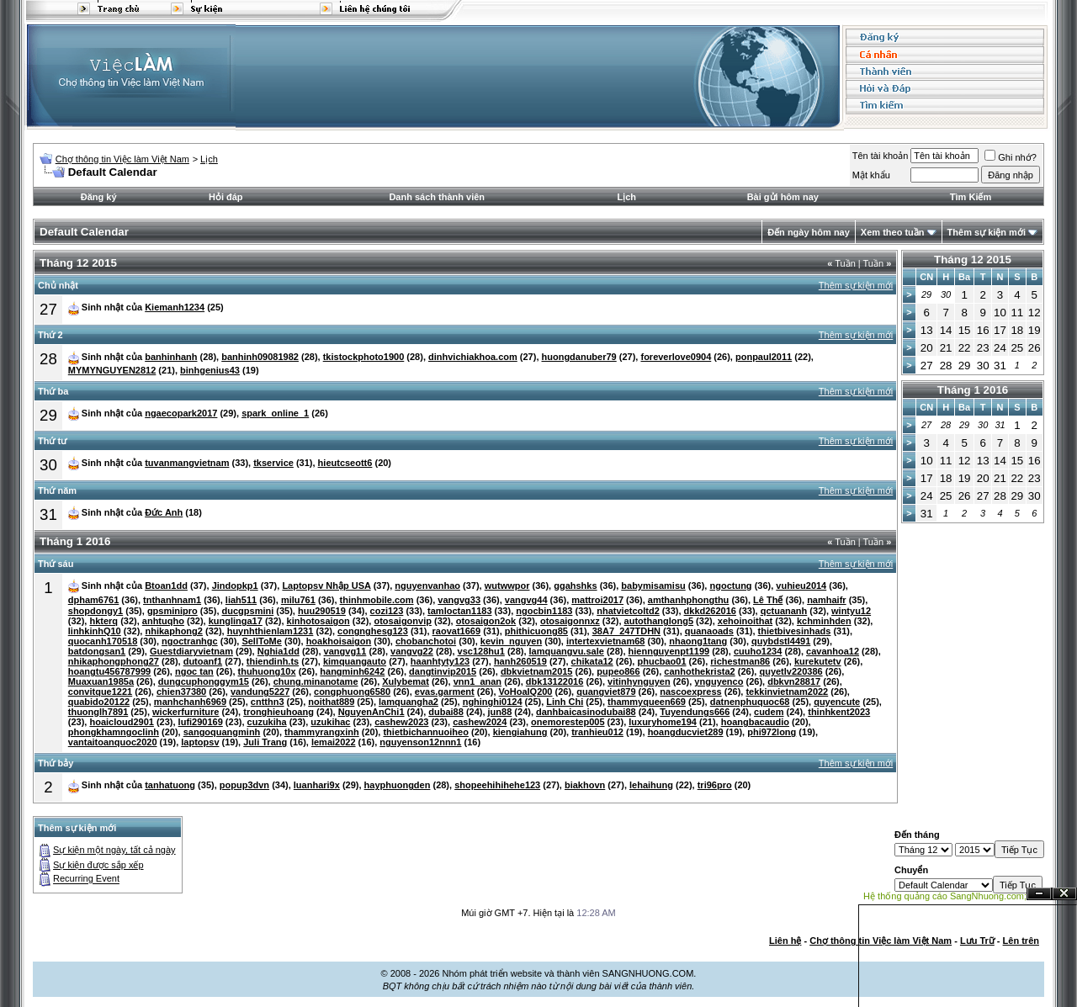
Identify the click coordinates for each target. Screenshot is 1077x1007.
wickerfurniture (185, 712)
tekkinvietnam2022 (786, 691)
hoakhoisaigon (339, 641)
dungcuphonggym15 (203, 681)
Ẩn (1039, 894)
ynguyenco (718, 681)
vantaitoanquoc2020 (112, 742)
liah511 (241, 600)
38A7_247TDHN (626, 631)
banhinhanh (171, 357)
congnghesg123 (372, 631)
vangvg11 (345, 651)
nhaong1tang (698, 641)
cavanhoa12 (832, 651)
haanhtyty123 (440, 661)
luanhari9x (317, 785)
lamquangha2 (408, 702)
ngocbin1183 (544, 611)
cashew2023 (401, 722)
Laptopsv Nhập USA (326, 585)
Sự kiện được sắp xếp (98, 865)
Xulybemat (405, 681)
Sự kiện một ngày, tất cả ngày (114, 850)
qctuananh (784, 611)
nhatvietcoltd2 (628, 611)
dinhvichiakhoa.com (472, 357)
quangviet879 (605, 691)
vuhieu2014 (801, 585)
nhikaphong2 (173, 631)
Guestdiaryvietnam (191, 651)
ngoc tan (194, 671)
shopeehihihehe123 (497, 785)
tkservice (273, 463)
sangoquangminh (222, 732)
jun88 (500, 712)
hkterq (103, 621)
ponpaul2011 (763, 357)
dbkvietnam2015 (537, 671)
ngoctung (730, 585)
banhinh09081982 (260, 357)
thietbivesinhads (794, 631)
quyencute (837, 702)
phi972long (771, 732)
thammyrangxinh (321, 732)
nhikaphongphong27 (113, 661)
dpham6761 (93, 600)
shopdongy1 (95, 611)
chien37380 (181, 691)
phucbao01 (661, 661)
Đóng (1064, 894)
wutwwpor (507, 585)
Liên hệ (785, 940)
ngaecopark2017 (181, 413)
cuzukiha (267, 722)
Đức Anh (164, 512)
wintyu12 (851, 611)
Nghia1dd (278, 651)
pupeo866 (618, 671)
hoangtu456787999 (109, 671)
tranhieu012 (597, 732)
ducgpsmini (248, 611)
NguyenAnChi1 (371, 712)
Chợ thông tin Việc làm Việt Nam (122, 159)
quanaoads (709, 631)
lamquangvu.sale (566, 651)
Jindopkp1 (235, 585)
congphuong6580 (352, 691)
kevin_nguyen (511, 641)
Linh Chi (564, 702)
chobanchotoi (425, 641)
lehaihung (651, 785)
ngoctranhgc (190, 641)
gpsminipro (172, 611)
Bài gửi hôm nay (783, 197)
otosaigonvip (402, 621)
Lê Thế (768, 600)
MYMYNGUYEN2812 (112, 370)
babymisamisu (653, 585)
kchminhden (824, 621)
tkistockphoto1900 (364, 357)
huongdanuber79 (579, 357)
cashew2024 (480, 722)
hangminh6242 (352, 671)
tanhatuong (170, 785)
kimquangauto (354, 661)
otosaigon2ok (486, 621)
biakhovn (585, 785)
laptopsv (200, 742)
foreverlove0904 (675, 357)
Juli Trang (265, 742)
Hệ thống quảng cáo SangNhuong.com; (945, 896)
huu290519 (322, 611)
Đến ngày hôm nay (808, 232)
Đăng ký (99, 197)
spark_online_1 (275, 413)
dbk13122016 (555, 681)
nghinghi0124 (493, 702)
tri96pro (715, 785)
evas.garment (445, 691)
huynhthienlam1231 (270, 631)
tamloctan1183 (459, 611)
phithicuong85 (536, 631)
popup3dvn (244, 785)
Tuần (841, 263)
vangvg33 (459, 600)
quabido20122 (99, 702)
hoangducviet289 (686, 732)
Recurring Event (86, 879)
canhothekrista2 (699, 671)
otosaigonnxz (570, 621)
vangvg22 (411, 651)
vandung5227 (260, 691)
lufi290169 (200, 722)
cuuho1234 (758, 651)
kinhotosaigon (318, 621)
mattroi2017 (597, 600)
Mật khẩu (871, 175)
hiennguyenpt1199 (669, 651)
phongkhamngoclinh (113, 732)
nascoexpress (690, 691)
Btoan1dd (166, 585)
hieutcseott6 (345, 463)
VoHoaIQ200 (526, 691)
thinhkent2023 (839, 712)
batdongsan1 (96, 651)
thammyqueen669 (646, 702)
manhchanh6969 (190, 702)
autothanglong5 (659, 621)
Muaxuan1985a (101, 681)
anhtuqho (163, 621)
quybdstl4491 (780, 641)
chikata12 (592, 661)
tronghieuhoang (278, 712)
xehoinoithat (745, 621)
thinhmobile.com (377, 600)
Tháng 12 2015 (972, 259)
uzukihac (330, 722)
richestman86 (740, 661)
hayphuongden (397, 785)
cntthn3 (267, 702)
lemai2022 (333, 742)
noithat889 (331, 702)
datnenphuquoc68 (750, 702)
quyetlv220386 (790, 671)
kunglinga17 (236, 621)
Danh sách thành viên (437, 197)
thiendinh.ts (273, 661)
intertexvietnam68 (605, 641)
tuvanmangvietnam (187, 463)
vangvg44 (526, 600)
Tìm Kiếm (970, 197)
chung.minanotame (315, 681)
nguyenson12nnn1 (420, 742)
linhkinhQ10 (94, 631)
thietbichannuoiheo (425, 732)
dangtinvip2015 (442, 671)
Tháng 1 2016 (972, 390)
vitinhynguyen (639, 681)
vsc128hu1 (481, 651)
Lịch (209, 159)
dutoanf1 (202, 661)
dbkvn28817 (793, 681)
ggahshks (575, 585)
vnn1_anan (477, 681)
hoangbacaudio (755, 722)
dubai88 (446, 712)
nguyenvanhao (427, 585)
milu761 (298, 600)
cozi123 (387, 611)
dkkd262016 (710, 611)
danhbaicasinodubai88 (586, 712)
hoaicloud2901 (121, 722)
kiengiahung (520, 732)
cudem (768, 712)
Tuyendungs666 (694, 712)
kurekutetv (817, 661)
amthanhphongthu (688, 600)
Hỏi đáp (226, 197)
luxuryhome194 (663, 722)
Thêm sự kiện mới (986, 232)
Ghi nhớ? (1010, 157)
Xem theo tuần (893, 232)
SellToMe (261, 641)
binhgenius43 (210, 370)
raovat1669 (456, 631)
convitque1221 (100, 691)
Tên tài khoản (880, 156)
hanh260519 (520, 661)
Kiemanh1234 (174, 307)
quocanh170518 (103, 641)
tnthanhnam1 (172, 600)
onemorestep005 (567, 722)
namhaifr (826, 600)
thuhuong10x (267, 671)
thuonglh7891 (98, 712)
